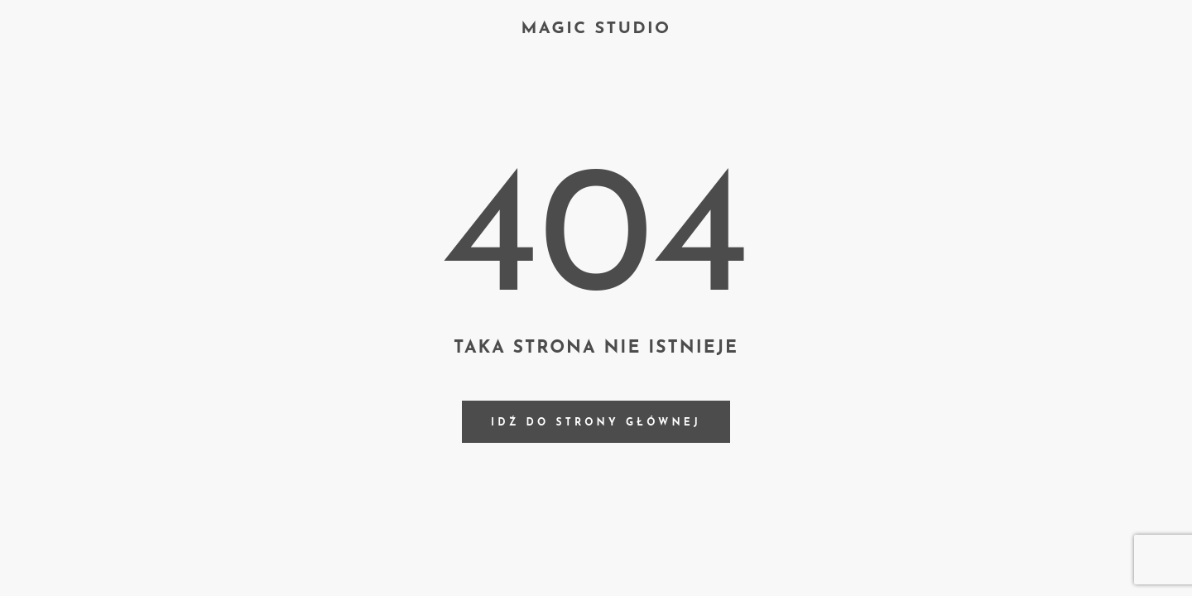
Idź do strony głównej (596, 423)
